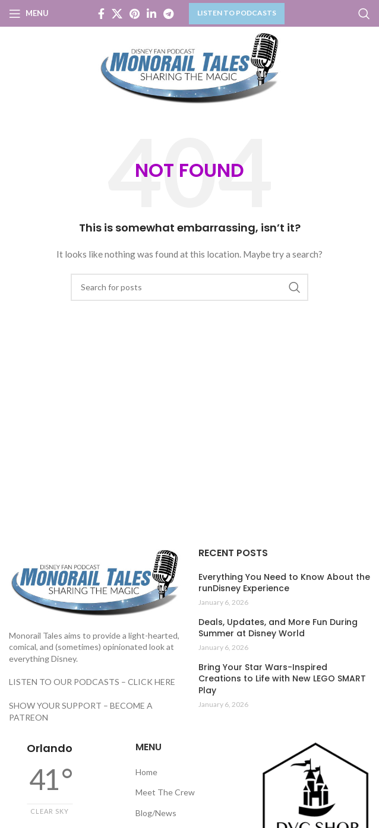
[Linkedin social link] (151, 14)
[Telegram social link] (168, 14)
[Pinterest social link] (134, 14)
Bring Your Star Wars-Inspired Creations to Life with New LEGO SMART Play (282, 679)
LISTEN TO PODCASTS (236, 12)
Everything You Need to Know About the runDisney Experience (284, 583)
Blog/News (155, 813)
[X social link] (117, 14)
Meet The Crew (165, 792)
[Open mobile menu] (29, 14)
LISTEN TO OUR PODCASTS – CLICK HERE (92, 682)
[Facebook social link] (101, 14)
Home (146, 772)
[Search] (364, 14)
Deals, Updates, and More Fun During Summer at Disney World (278, 628)
